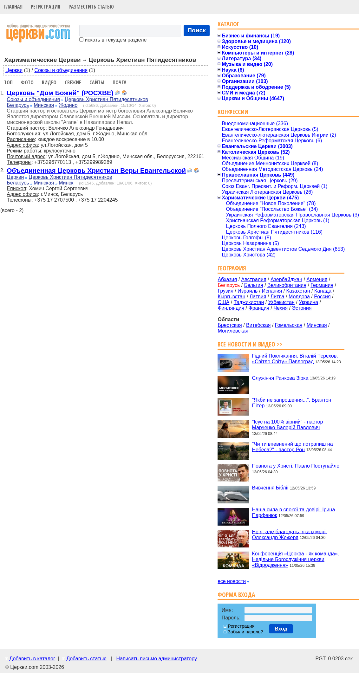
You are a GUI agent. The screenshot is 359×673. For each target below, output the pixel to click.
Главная (13, 6)
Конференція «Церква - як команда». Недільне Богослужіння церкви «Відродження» (295, 559)
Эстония (302, 308)
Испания (272, 291)
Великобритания (286, 285)
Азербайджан (286, 279)
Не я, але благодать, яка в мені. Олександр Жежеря (289, 534)
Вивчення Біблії (270, 487)
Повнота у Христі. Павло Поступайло (295, 466)
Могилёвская (233, 330)
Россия (322, 296)
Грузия (225, 291)
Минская (44, 105)
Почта (120, 82)
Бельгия (253, 285)
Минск (66, 182)
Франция (258, 308)
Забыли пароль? (245, 631)
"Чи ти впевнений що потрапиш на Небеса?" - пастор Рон (292, 446)
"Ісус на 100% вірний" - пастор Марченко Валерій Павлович (287, 424)
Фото (27, 82)
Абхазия (227, 279)
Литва (277, 296)
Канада (322, 291)
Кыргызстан (231, 296)
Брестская (230, 325)
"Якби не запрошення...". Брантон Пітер (291, 402)
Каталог (228, 24)
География (232, 268)
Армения (316, 279)
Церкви (14, 70)
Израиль (248, 291)
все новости (232, 581)
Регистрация (45, 6)
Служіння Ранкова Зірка (280, 377)
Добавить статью (86, 658)
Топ (8, 82)
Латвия (258, 296)
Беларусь (18, 105)
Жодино (68, 105)
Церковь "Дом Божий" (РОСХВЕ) (60, 92)
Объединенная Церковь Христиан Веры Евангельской (96, 170)
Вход (281, 628)
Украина (308, 302)
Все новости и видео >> (250, 344)
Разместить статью (91, 6)
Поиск (196, 30)
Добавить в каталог (32, 658)
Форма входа (236, 594)
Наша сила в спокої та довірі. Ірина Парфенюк (293, 512)
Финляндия (231, 308)
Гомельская (288, 325)
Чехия (280, 308)
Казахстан (298, 291)
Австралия (253, 279)
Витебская (258, 325)
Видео (49, 82)
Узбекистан (281, 302)
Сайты (96, 82)
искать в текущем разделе (113, 39)
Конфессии (233, 111)
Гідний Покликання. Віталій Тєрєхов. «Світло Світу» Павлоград (295, 358)
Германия (321, 285)
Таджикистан (249, 302)
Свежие (73, 82)
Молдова (299, 296)
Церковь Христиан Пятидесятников (106, 99)
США (223, 302)
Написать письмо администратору (156, 658)
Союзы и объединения (61, 70)
